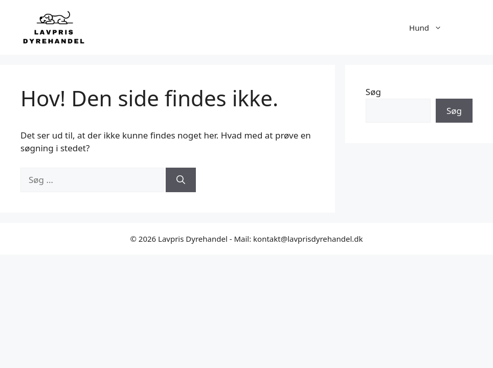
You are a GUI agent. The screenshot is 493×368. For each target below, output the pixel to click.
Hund (430, 27)
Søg (373, 92)
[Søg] (181, 180)
